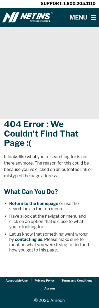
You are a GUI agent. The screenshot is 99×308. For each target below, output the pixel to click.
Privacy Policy (44, 280)
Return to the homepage (33, 203)
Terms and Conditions (77, 280)
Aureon (49, 288)
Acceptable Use (17, 280)
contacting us (28, 239)
